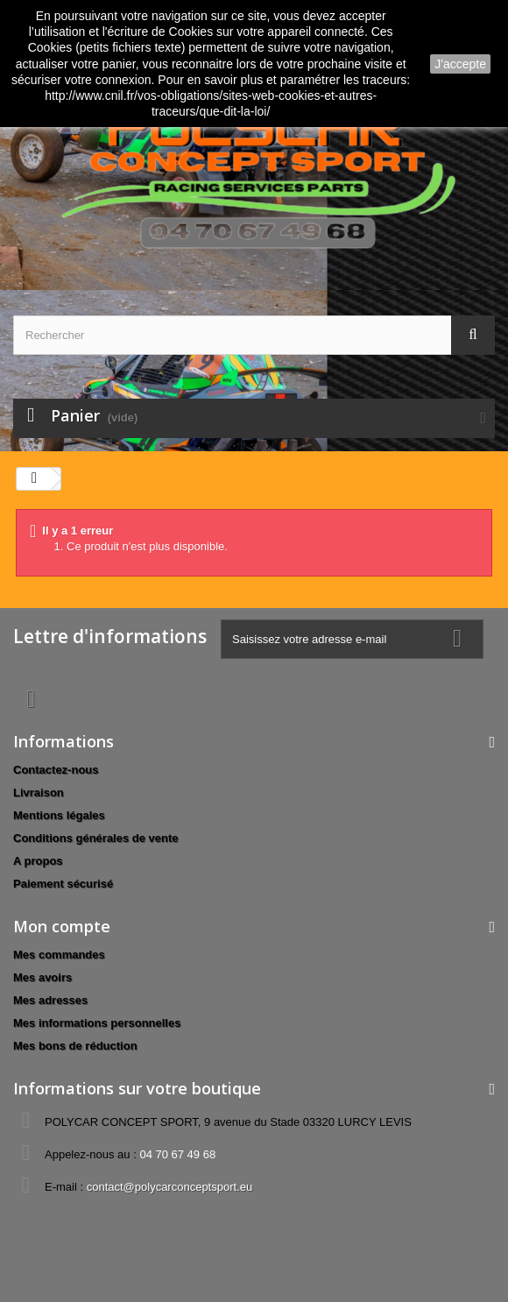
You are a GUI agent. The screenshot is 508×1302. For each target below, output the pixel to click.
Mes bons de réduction (75, 1045)
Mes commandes (59, 954)
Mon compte (61, 926)
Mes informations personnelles (96, 1023)
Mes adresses (50, 1000)
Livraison (38, 792)
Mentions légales (59, 815)
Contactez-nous (56, 769)
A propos (38, 860)
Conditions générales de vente (96, 838)
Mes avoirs (42, 977)
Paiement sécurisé (63, 883)
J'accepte (460, 64)
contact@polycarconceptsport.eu (170, 1186)
